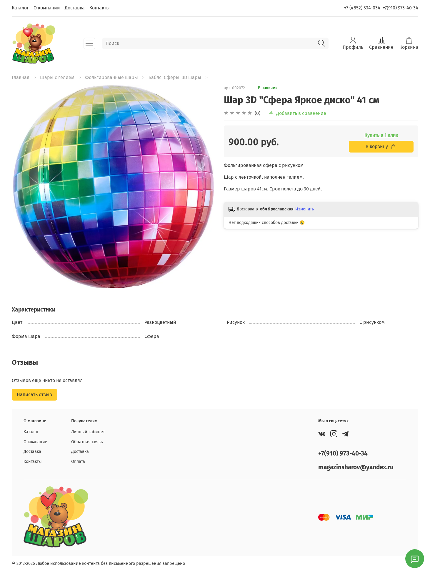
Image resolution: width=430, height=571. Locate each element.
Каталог (20, 8)
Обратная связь (87, 441)
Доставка (75, 8)
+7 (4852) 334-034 (362, 8)
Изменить (304, 209)
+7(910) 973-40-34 (400, 8)
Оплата (78, 461)
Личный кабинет (88, 431)
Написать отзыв (34, 394)
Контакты (99, 8)
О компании (47, 8)
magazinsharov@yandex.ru (356, 467)
